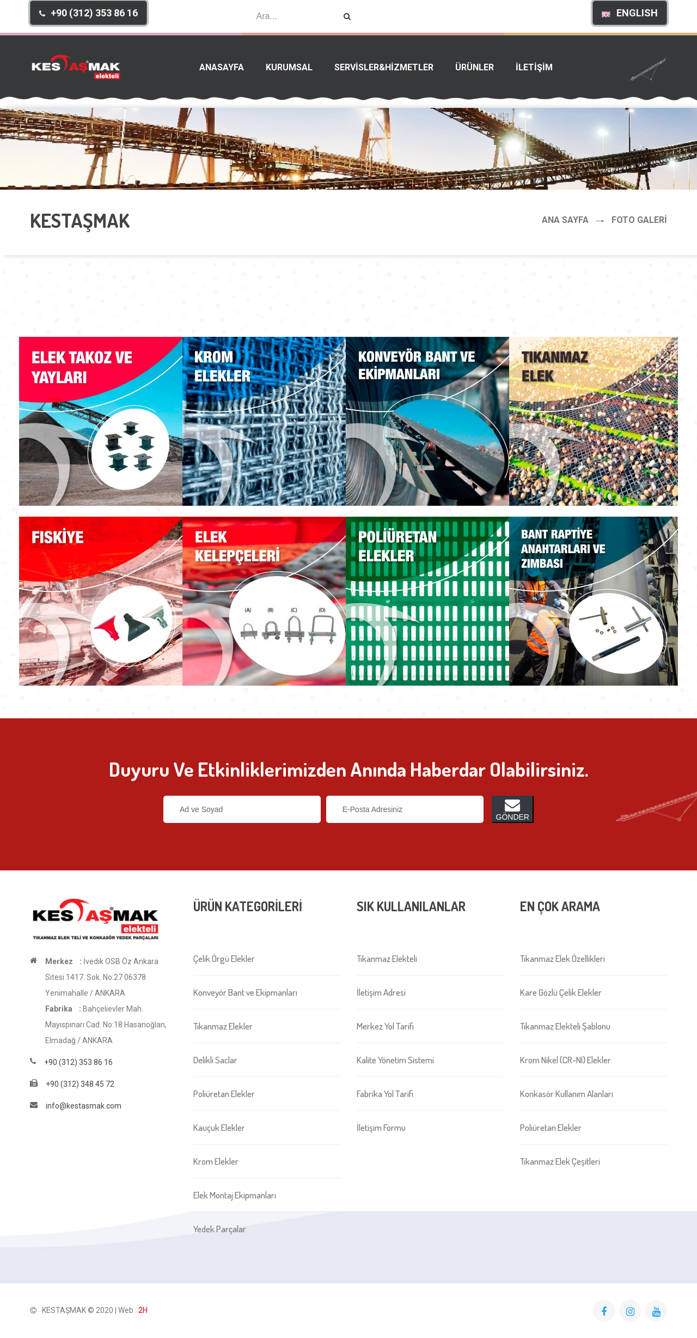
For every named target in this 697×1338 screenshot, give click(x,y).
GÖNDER (512, 809)
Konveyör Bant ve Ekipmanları (245, 992)
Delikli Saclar (215, 1059)
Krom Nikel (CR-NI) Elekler (565, 1059)
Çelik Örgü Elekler (224, 958)
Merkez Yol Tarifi (385, 1026)
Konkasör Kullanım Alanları (566, 1093)
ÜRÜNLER (474, 67)
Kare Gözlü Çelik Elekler (561, 992)
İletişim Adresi (381, 992)
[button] (88, 13)
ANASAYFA (221, 67)
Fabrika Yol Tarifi (385, 1093)
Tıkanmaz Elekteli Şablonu (565, 1026)
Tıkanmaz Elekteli (387, 958)
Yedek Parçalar (219, 1228)
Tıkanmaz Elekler (223, 1026)
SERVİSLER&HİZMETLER (383, 67)
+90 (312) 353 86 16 (78, 1062)
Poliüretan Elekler (224, 1093)
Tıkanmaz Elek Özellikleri (562, 958)
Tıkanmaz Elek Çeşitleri (560, 1161)
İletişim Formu (381, 1127)
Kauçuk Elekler (219, 1127)
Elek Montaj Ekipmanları (234, 1195)
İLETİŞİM (534, 67)
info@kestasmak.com (83, 1105)
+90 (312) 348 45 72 (80, 1084)
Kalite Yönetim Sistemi (395, 1059)
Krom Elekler (216, 1161)
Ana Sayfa (565, 220)
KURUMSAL (289, 67)
